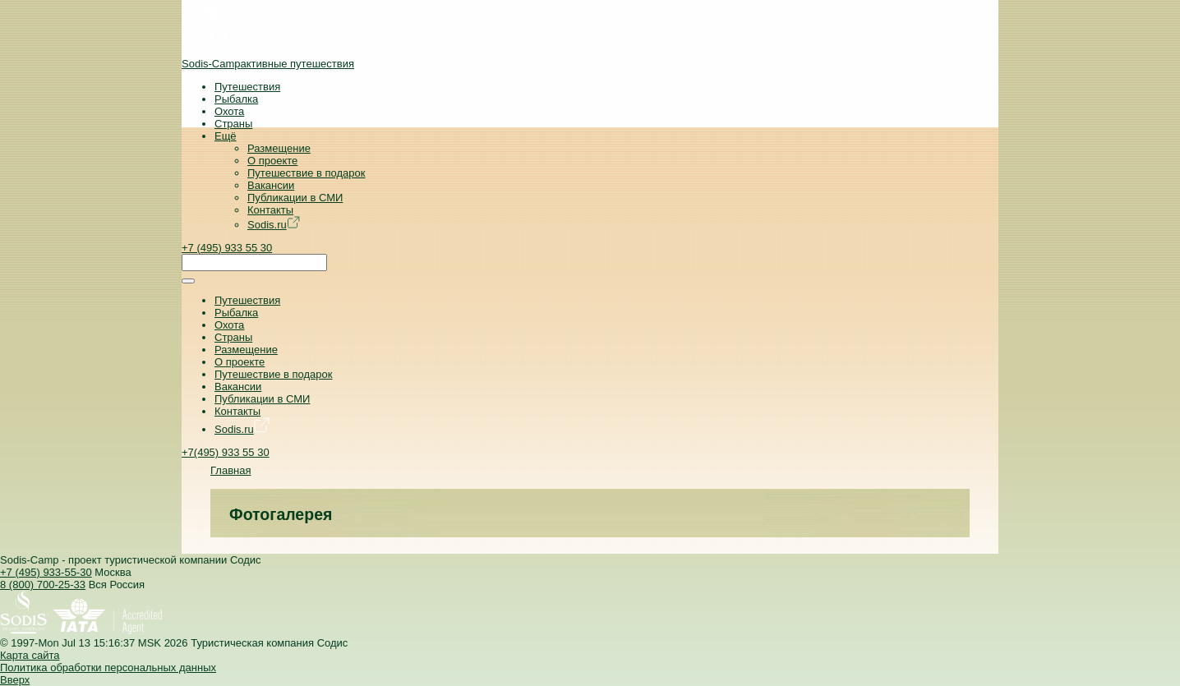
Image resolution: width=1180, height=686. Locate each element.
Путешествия (247, 87)
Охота (229, 111)
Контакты (270, 210)
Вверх (15, 680)
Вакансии (270, 185)
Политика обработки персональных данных (108, 667)
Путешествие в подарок (306, 173)
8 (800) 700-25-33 (42, 584)
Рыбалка (236, 99)
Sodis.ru (273, 225)
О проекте (272, 160)
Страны (233, 123)
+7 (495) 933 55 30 (227, 248)
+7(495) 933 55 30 (226, 452)
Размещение (279, 148)
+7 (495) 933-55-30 (46, 572)
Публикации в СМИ (295, 197)
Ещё (225, 136)
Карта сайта (29, 655)
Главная (230, 470)
